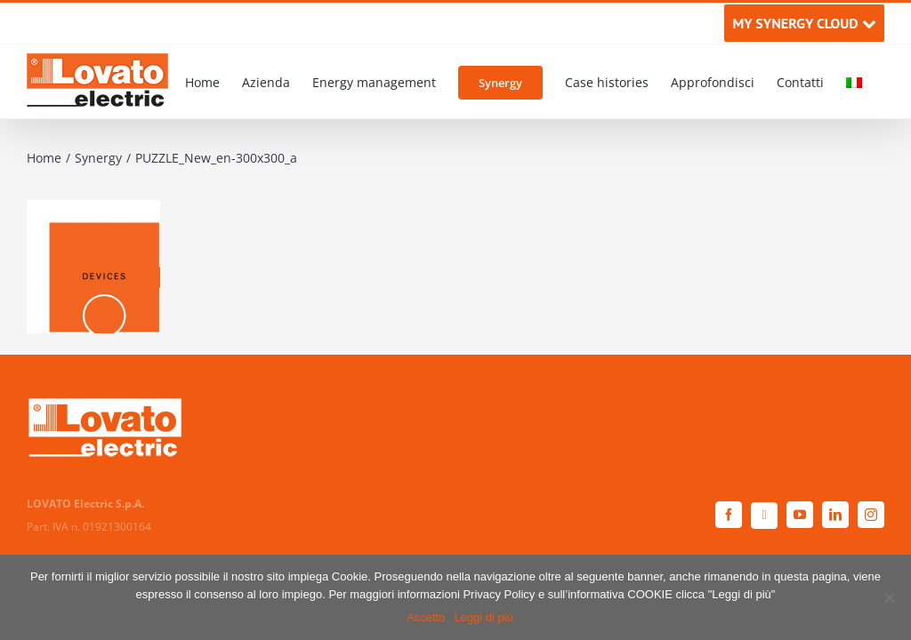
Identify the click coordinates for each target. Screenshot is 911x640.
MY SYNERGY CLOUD (803, 23)
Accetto (426, 617)
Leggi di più (483, 617)
